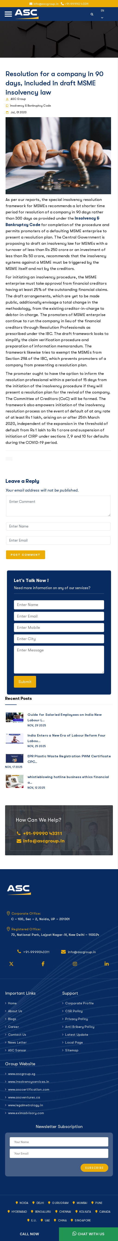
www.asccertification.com (29, 1089)
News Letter (17, 1042)
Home (12, 1003)
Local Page (74, 1042)
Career (13, 1027)
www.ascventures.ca (24, 1097)
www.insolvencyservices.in (28, 1081)
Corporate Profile (79, 1003)
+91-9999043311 (36, 952)
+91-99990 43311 (74, 4)
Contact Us (17, 1034)
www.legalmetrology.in (25, 1105)
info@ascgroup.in (44, 4)
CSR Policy (74, 1011)
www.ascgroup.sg (21, 1074)
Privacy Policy (76, 1019)
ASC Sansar (17, 1050)
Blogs (12, 1019)
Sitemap (71, 1050)
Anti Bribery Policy (79, 1027)
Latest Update (76, 1034)
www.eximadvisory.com (26, 1113)
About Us (15, 1011)
